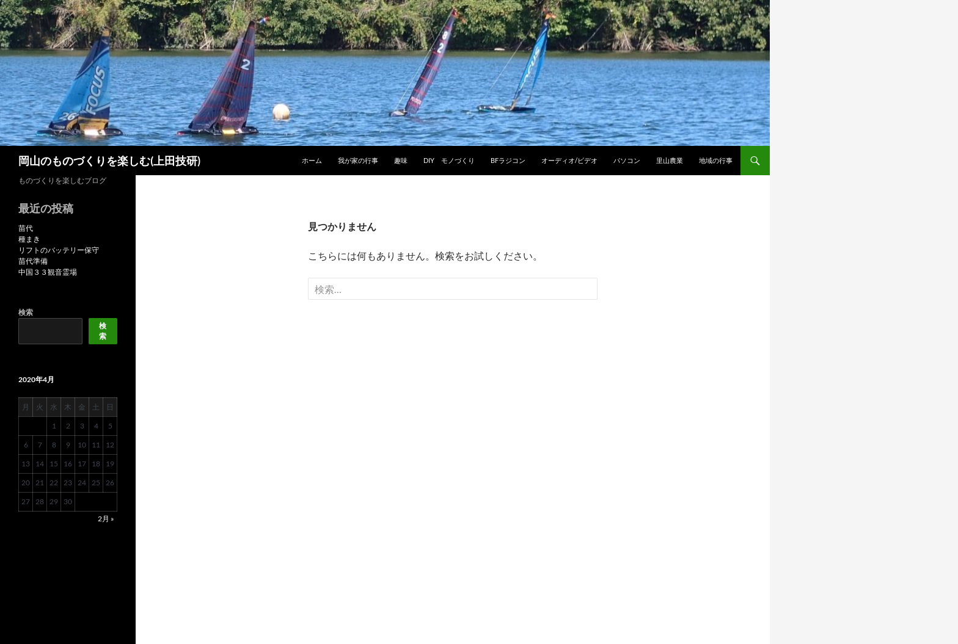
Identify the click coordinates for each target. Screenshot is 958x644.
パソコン (626, 160)
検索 (25, 312)
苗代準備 (33, 261)
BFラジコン (508, 160)
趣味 (401, 160)
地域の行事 (716, 160)
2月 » (106, 518)
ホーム (312, 160)
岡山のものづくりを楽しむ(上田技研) (109, 160)
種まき (29, 239)
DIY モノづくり (449, 160)
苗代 (25, 228)
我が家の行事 (358, 160)
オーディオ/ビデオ (569, 160)
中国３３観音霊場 (47, 272)
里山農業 (669, 160)
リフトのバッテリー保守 (58, 250)
